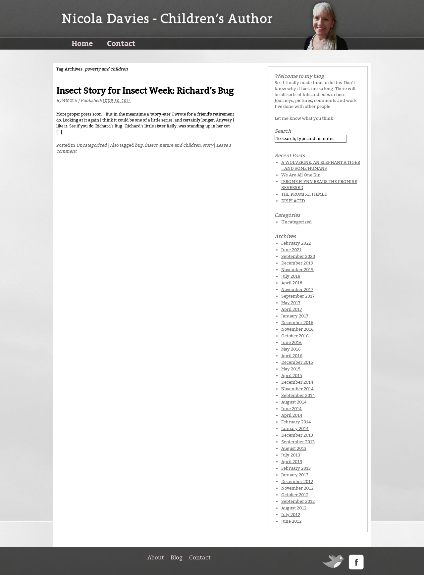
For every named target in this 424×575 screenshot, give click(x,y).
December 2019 (297, 263)
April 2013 (291, 461)
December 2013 (297, 435)
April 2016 (291, 355)
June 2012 (291, 521)
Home (82, 43)
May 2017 (290, 302)
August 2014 (294, 402)
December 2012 (297, 481)
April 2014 (291, 415)
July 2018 (290, 276)
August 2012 (293, 507)
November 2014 (297, 388)
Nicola (69, 101)
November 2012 (297, 488)
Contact (121, 43)
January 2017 (294, 315)
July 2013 (290, 455)
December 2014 (297, 382)
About (155, 557)
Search (283, 131)
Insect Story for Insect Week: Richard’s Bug (145, 91)
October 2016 (295, 335)
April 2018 (291, 282)
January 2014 (295, 428)
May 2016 (291, 349)
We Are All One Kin (301, 174)
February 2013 (296, 468)
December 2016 (297, 322)
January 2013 (294, 474)
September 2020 (298, 256)
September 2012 (298, 501)
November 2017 (297, 289)
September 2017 (298, 296)
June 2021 (291, 249)
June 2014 (291, 408)
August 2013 (293, 448)
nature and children (180, 145)
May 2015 (290, 368)
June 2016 (291, 342)
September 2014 (298, 395)
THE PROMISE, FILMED (304, 194)
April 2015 (291, 375)
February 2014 (296, 421)
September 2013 (298, 441)
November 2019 (297, 269)
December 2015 (297, 362)
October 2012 (294, 494)
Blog (177, 557)
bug (139, 145)
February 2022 (296, 243)
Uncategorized (91, 145)
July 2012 (290, 514)
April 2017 (291, 309)
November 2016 (297, 329)
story (208, 145)
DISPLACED (293, 200)
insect (151, 145)
